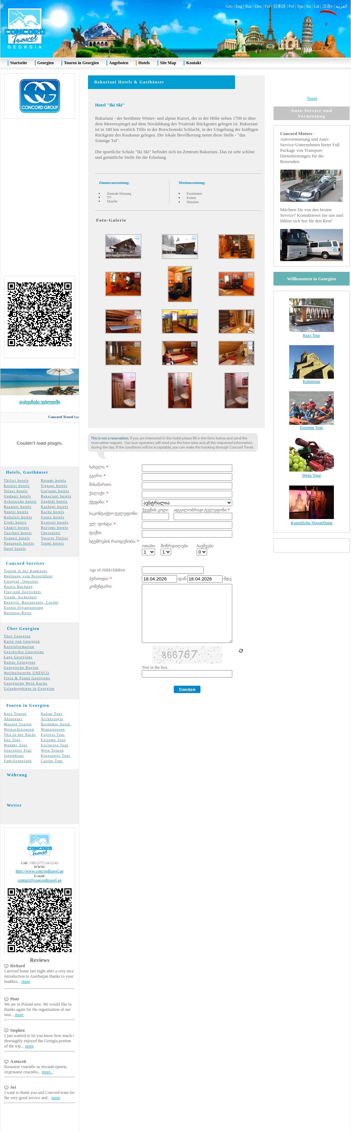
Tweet (312, 85)
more (26, 969)
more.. (47, 1059)
